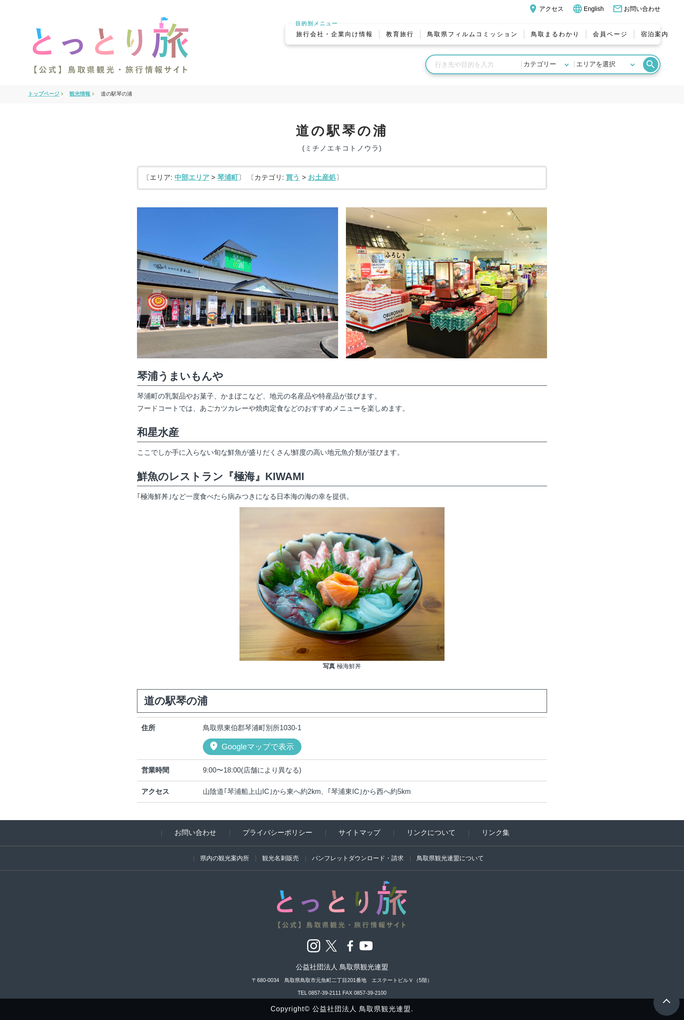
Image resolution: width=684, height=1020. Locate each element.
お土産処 (322, 177)
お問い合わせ (636, 8)
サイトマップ (359, 832)
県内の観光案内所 (224, 858)
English (588, 8)
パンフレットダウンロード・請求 (358, 858)
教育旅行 (400, 34)
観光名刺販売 (280, 858)
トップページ (43, 94)
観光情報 (79, 94)
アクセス (546, 8)
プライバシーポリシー (277, 832)
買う (293, 177)
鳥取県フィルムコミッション (472, 34)
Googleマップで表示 (251, 746)
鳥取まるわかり (555, 34)
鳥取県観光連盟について (450, 858)
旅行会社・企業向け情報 (334, 34)
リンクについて (431, 832)
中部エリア (191, 177)
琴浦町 (227, 177)
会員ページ (610, 34)
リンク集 (496, 832)
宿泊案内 (655, 34)
